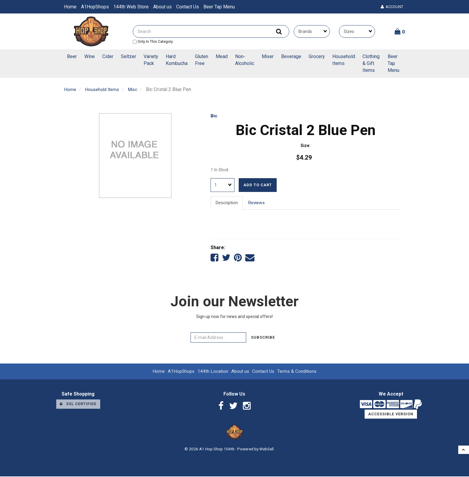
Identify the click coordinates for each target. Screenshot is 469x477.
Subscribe (263, 338)
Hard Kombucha (177, 60)
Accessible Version (390, 415)
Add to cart (257, 184)
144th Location (212, 372)
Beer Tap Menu (219, 7)
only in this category (153, 42)
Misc (135, 89)
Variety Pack (151, 60)
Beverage (291, 56)
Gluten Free (201, 60)
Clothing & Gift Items (371, 63)
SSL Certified (78, 404)
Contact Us (187, 7)
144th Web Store (131, 7)
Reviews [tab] (259, 202)
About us (162, 7)
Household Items (343, 60)
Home (70, 7)
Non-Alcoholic (244, 60)
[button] (400, 31)
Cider (107, 56)
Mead (222, 56)
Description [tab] (227, 202)
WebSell (266, 449)
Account (392, 6)
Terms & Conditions (298, 372)
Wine (89, 56)
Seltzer (128, 56)
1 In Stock (220, 169)
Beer (72, 56)
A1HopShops (95, 7)
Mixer (268, 56)
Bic (214, 116)
